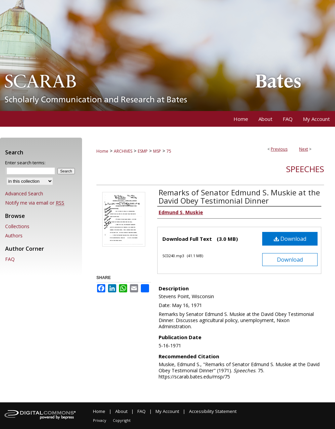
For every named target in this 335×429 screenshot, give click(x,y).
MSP (157, 151)
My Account (167, 411)
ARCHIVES (123, 151)
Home (102, 151)
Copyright (122, 420)
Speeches (305, 169)
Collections (17, 226)
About (121, 411)
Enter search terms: (25, 163)
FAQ (10, 259)
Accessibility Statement (213, 411)
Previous (279, 149)
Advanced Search (24, 193)
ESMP (143, 151)
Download (290, 239)
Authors (14, 235)
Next (303, 149)
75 (168, 151)
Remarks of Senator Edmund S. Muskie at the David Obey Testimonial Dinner (239, 196)
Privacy (99, 420)
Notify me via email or (34, 202)
